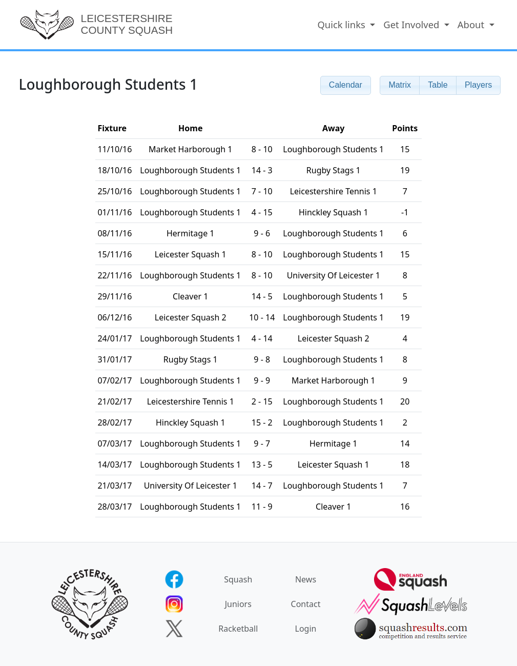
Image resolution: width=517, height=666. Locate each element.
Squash (238, 579)
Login (306, 628)
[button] (400, 85)
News (305, 579)
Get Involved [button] (412, 24)
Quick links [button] (342, 24)
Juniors (238, 604)
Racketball (238, 628)
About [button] (472, 24)
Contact (306, 604)
